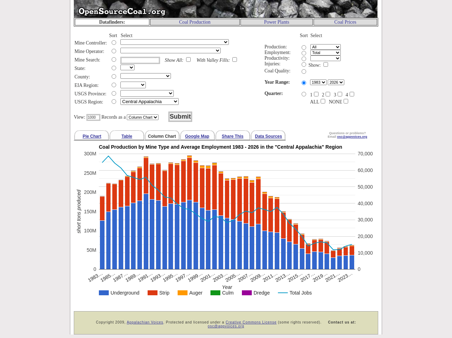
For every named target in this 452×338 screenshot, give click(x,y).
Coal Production (194, 22)
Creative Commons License (251, 322)
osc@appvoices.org (226, 326)
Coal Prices (345, 22)
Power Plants (276, 22)
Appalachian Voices (145, 322)
